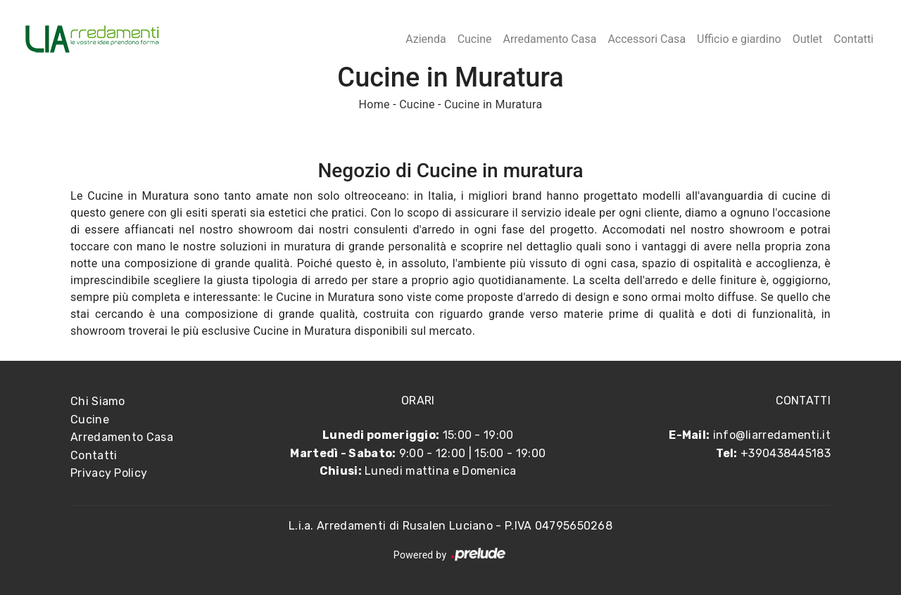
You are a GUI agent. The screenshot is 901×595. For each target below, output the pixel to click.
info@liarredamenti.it (772, 435)
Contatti (853, 39)
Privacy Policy (108, 473)
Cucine (475, 39)
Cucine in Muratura (493, 104)
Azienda (425, 39)
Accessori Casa (646, 39)
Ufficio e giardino (739, 39)
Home (374, 104)
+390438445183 (786, 453)
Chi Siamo (97, 401)
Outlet (808, 39)
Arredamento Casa (549, 39)
